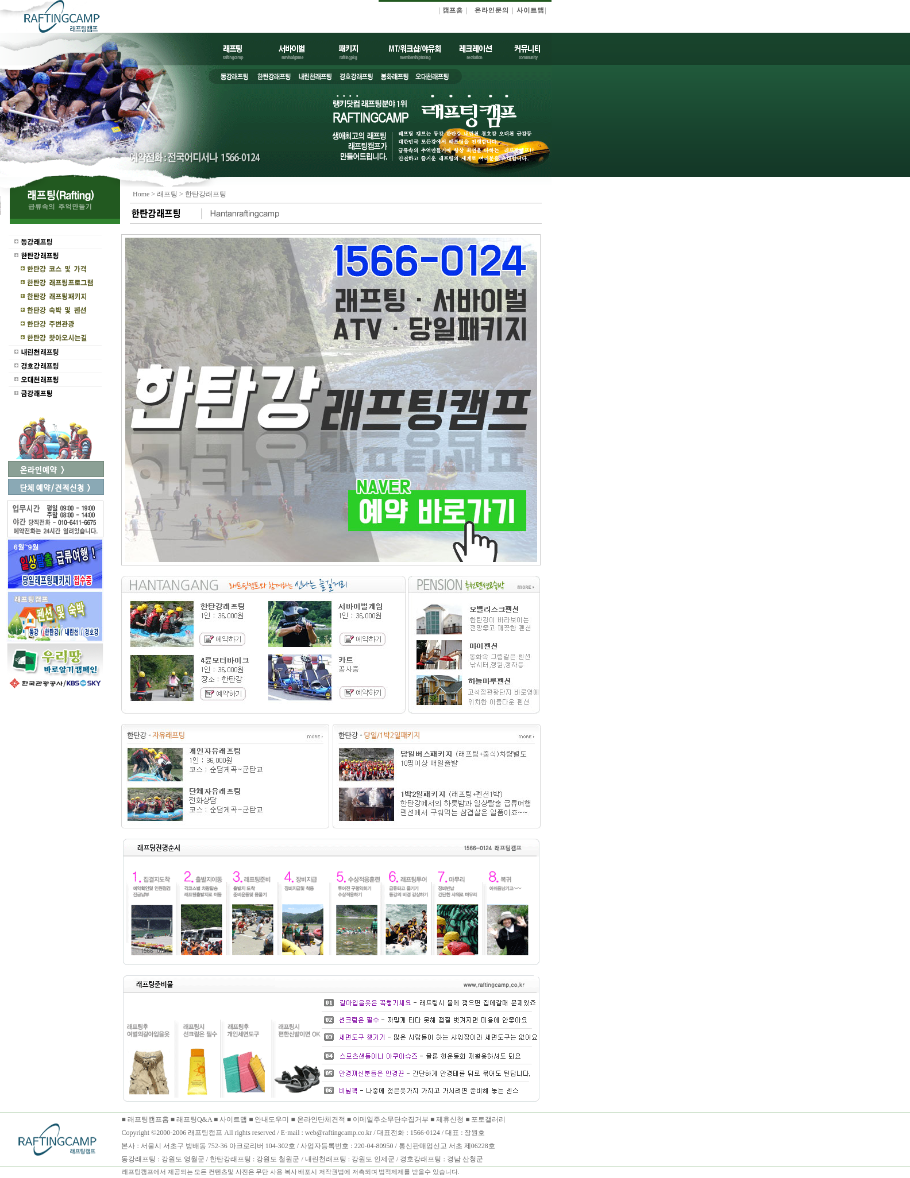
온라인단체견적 (322, 1119)
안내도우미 (273, 1119)
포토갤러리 (488, 1119)
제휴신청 (450, 1119)
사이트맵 (233, 1119)
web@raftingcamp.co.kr (338, 1133)
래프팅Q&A (194, 1119)
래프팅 (167, 194)
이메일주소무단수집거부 (391, 1119)
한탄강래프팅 (205, 194)
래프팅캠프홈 (147, 1119)
